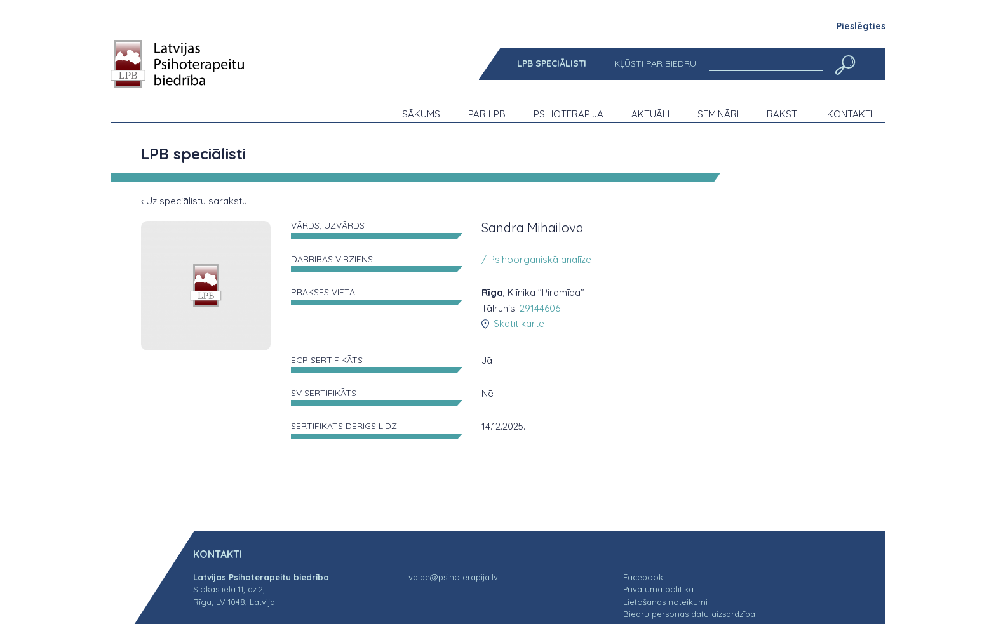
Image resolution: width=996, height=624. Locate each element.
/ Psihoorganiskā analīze (536, 259)
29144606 (540, 308)
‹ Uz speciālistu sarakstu (194, 201)
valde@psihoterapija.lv (453, 577)
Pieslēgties (861, 26)
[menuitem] (551, 63)
